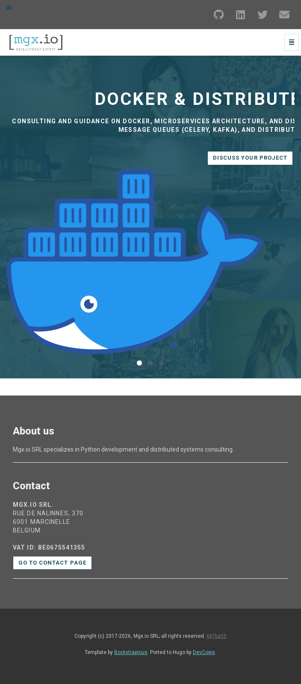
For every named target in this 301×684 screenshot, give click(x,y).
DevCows (204, 652)
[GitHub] (219, 14)
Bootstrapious (131, 652)
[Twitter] (262, 14)
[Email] (284, 14)
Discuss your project (250, 158)
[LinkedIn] (240, 14)
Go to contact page (52, 562)
